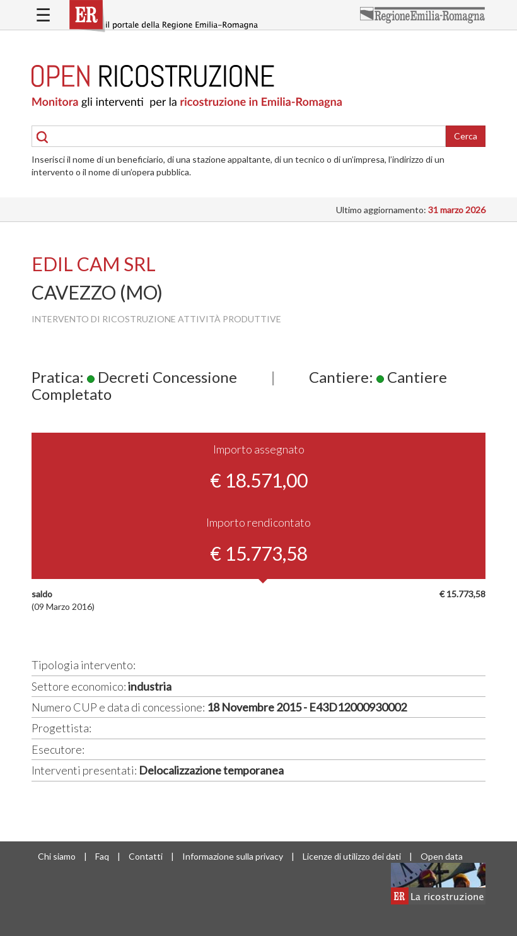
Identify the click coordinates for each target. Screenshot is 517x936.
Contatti (146, 856)
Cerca (465, 136)
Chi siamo (57, 856)
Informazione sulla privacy (232, 856)
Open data (442, 856)
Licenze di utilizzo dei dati (352, 856)
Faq (102, 856)
